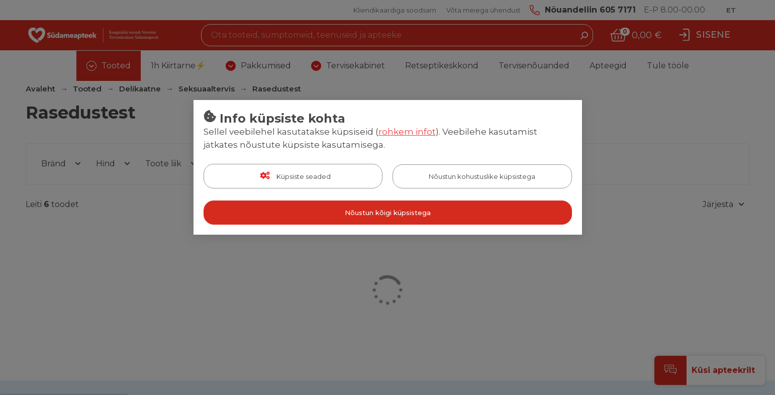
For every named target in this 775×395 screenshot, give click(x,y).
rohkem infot (407, 132)
